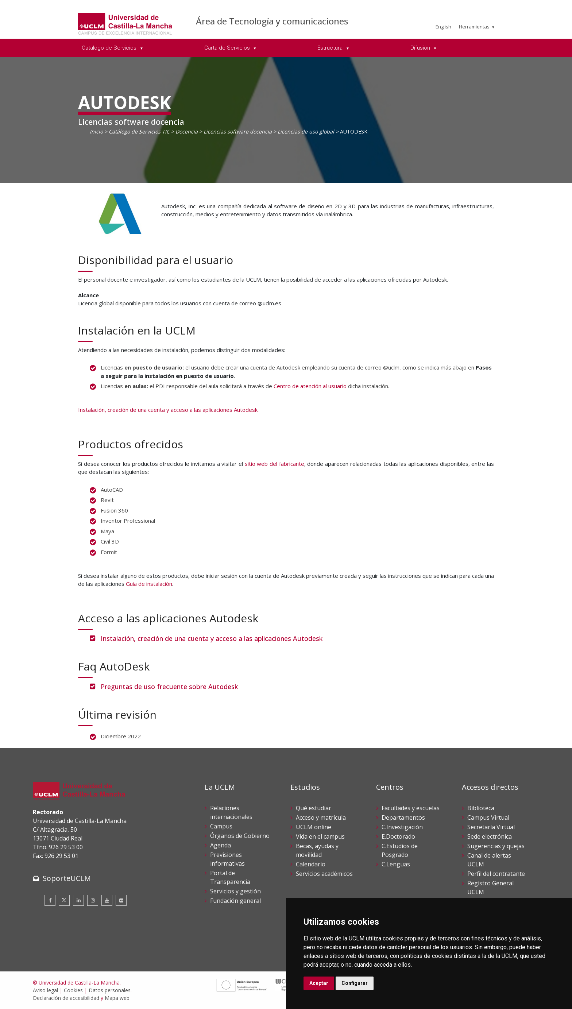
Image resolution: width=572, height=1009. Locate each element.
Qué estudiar (313, 808)
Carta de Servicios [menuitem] (227, 48)
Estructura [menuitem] (330, 48)
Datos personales (110, 990)
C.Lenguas (396, 864)
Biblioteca (480, 808)
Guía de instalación (149, 583)
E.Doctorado (398, 836)
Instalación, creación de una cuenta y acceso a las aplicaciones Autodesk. (168, 409)
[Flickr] (121, 900)
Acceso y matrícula (321, 817)
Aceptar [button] (318, 983)
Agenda (220, 845)
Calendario (310, 864)
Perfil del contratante (496, 874)
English (443, 26)
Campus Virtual (488, 817)
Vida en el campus (320, 836)
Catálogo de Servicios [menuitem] (110, 48)
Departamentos (403, 817)
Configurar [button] (354, 983)
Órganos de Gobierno (240, 836)
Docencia (186, 131)
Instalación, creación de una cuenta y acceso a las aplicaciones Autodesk (211, 638)
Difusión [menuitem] (421, 48)
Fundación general (235, 901)
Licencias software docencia (238, 131)
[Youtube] (106, 900)
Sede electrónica (489, 836)
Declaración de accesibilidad (66, 997)
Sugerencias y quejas (496, 846)
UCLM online (313, 827)
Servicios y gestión (235, 891)
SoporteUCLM (67, 878)
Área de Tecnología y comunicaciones (272, 21)
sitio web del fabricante (274, 463)
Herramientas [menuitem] (474, 26)
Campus (221, 826)
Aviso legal (45, 990)
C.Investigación (402, 827)
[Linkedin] (78, 900)
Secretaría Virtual (491, 827)
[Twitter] (64, 900)
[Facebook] (50, 900)
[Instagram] (92, 900)
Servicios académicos (324, 874)
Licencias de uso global (306, 131)
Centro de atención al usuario (310, 386)
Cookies (73, 990)
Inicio (96, 131)
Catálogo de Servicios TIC (139, 131)
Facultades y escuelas (411, 808)
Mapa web (117, 997)
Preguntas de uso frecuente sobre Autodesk (169, 686)
